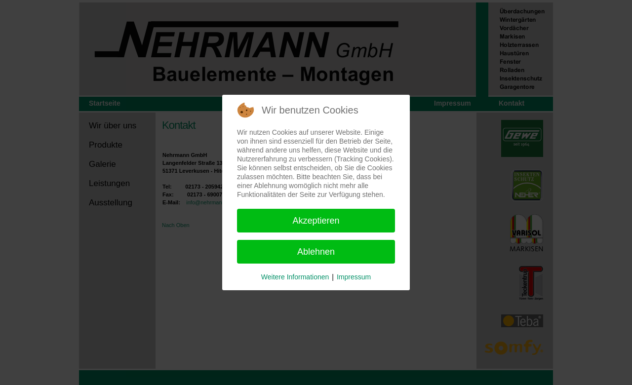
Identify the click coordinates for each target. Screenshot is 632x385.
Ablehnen (316, 252)
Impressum (354, 277)
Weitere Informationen (295, 277)
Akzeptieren (315, 221)
